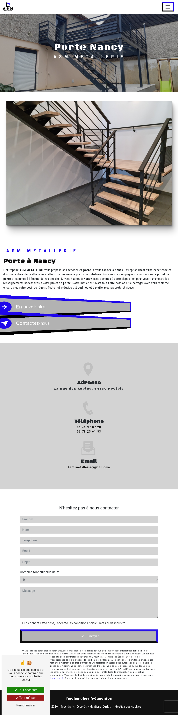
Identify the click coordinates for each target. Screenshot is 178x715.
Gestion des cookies (128, 706)
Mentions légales (100, 706)
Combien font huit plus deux (39, 568)
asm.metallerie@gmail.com (89, 463)
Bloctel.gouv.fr (56, 674)
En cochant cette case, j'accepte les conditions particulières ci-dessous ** (74, 619)
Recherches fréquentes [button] (89, 698)
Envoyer (93, 632)
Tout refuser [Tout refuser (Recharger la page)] (26, 697)
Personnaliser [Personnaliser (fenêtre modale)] (25, 705)
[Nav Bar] (168, 6)
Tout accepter (26, 690)
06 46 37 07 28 (89, 431)
